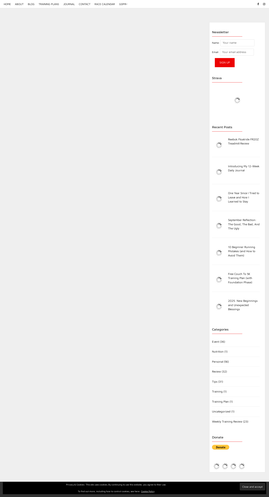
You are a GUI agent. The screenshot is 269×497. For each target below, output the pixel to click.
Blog (31, 4)
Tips (214, 381)
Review (216, 371)
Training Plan (220, 401)
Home (7, 4)
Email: (216, 52)
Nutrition (218, 351)
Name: (216, 42)
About (19, 4)
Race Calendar (105, 4)
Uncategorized (221, 411)
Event (215, 341)
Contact (84, 4)
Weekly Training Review (227, 421)
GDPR (122, 4)
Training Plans (49, 4)
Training (217, 391)
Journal (69, 4)
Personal (217, 361)
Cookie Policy (147, 491)
